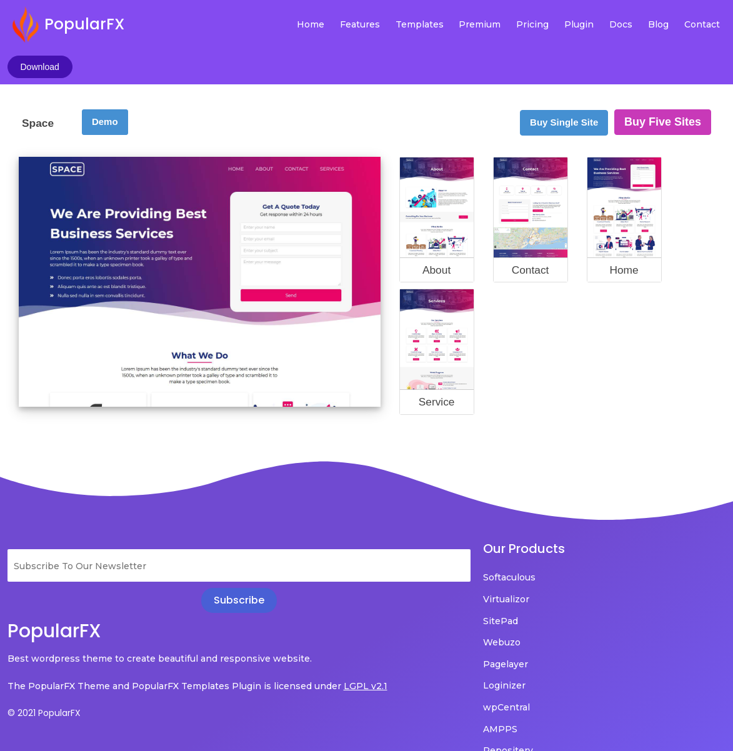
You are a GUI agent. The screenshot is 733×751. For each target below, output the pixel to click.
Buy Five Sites (662, 80)
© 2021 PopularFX (44, 689)
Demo (105, 80)
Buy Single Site (564, 81)
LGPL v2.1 (29, 662)
